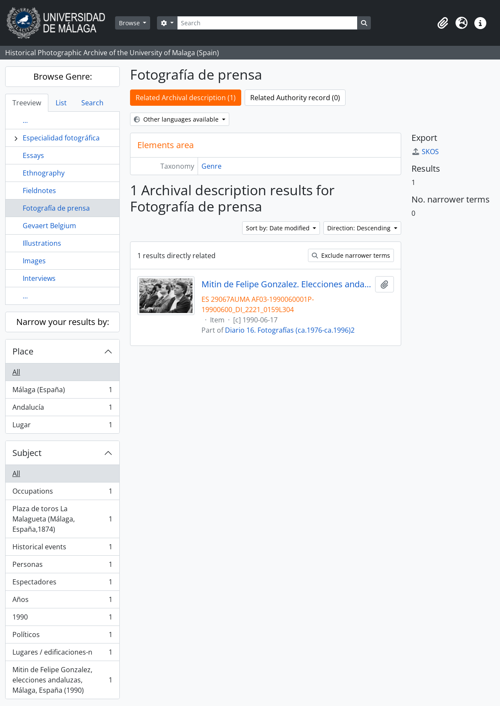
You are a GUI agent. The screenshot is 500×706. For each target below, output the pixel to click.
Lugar (62, 426)
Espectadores (62, 584)
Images (34, 260)
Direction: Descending (359, 228)
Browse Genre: (62, 76)
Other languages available (177, 119)
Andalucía (62, 409)
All (16, 372)
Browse (130, 23)
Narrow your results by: (62, 322)
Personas (62, 566)
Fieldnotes (39, 190)
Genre (211, 166)
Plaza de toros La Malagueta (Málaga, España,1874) (62, 519)
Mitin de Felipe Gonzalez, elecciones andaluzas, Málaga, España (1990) (62, 680)
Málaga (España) (62, 391)
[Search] (267, 23)
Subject (26, 453)
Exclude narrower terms (351, 255)
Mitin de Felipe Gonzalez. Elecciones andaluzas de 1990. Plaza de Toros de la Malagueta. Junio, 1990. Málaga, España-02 (286, 284)
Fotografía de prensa (56, 208)
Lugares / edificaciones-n (62, 654)
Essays (33, 155)
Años (62, 601)
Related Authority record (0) (295, 97)
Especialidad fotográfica (61, 138)
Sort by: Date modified (278, 228)
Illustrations (42, 243)
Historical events (62, 549)
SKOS (425, 151)
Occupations (62, 493)
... (25, 120)
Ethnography (44, 173)
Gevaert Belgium (49, 225)
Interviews (39, 278)
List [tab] (61, 102)
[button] (442, 23)
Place (22, 351)
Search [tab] (92, 102)
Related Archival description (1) (186, 97)
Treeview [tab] (26, 102)
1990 (62, 619)
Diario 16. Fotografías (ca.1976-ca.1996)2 (290, 330)
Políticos (62, 636)
